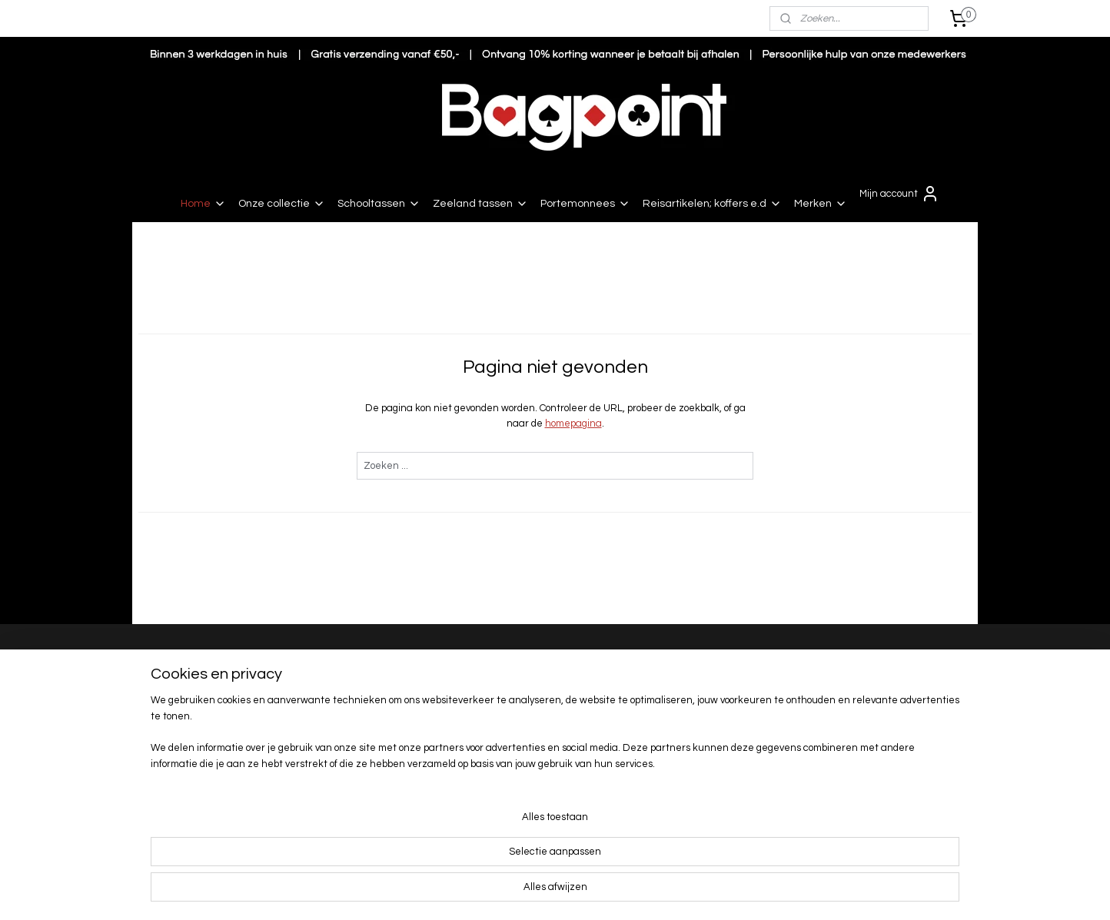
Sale (825, 709)
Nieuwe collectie (853, 694)
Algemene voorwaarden (362, 752)
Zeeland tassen (480, 204)
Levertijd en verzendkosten (370, 688)
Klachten (328, 721)
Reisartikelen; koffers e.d (712, 204)
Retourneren (337, 704)
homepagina (573, 423)
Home (203, 204)
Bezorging (330, 672)
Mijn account (899, 193)
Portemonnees (585, 204)
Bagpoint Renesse (192, 658)
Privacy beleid (339, 768)
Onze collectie (281, 204)
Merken (820, 204)
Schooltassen (378, 204)
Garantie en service (353, 737)
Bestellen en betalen (356, 657)
